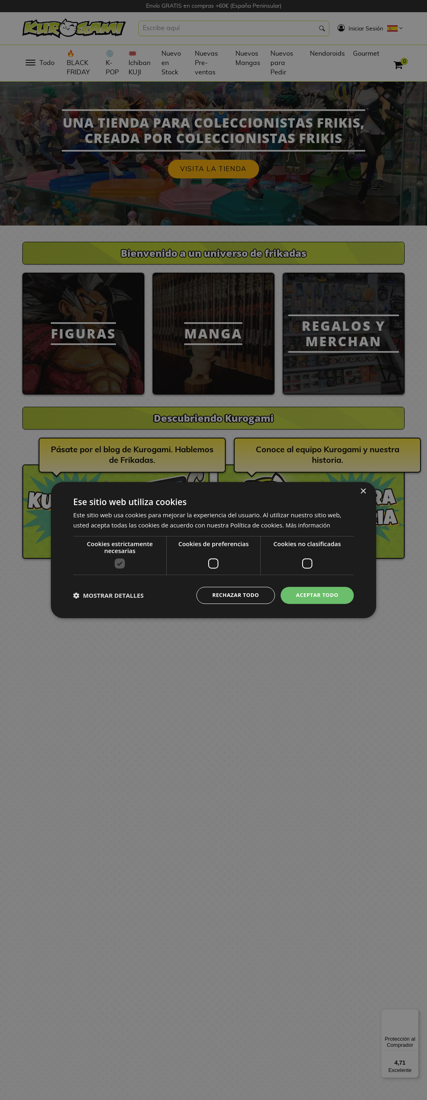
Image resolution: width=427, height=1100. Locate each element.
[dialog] (213, 550)
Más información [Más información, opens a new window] (309, 524)
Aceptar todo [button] (315, 595)
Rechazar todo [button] (231, 595)
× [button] (363, 491)
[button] (108, 595)
